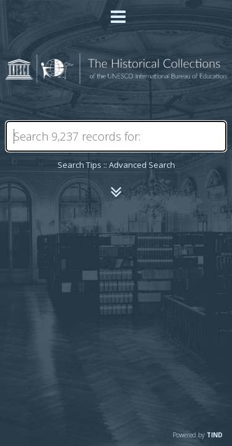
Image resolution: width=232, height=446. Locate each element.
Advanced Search (142, 164)
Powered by (198, 435)
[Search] (116, 136)
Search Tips (79, 164)
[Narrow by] (116, 192)
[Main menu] (116, 12)
